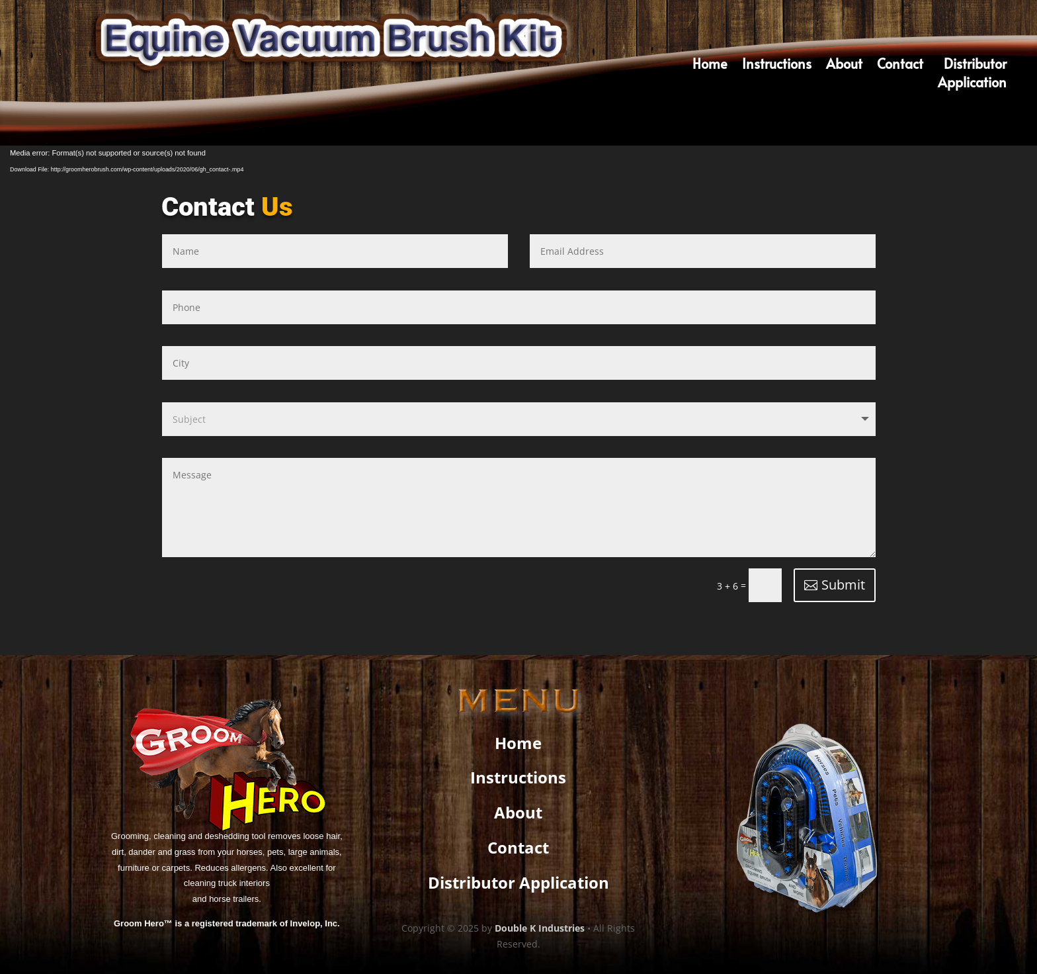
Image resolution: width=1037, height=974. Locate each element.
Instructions (776, 66)
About (844, 66)
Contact (900, 66)
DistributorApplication (972, 75)
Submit (843, 585)
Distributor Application (518, 882)
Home (709, 66)
